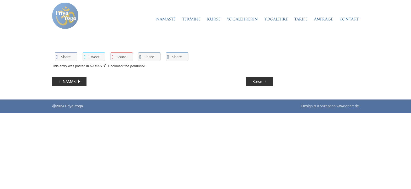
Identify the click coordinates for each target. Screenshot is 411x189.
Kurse (259, 81)
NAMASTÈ (166, 19)
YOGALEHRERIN (242, 19)
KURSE (213, 19)
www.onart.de (348, 106)
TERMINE (191, 19)
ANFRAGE (323, 19)
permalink (137, 66)
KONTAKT (349, 19)
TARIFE (300, 19)
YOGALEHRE (276, 19)
